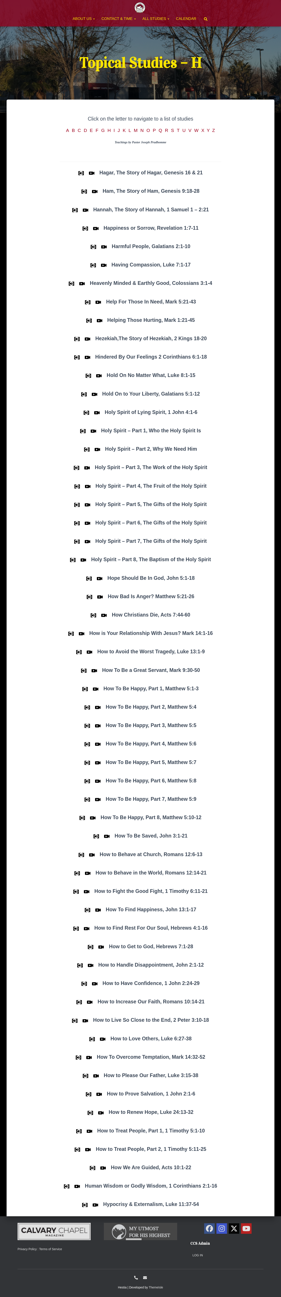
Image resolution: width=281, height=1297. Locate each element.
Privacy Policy (27, 1249)
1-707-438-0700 (136, 1278)
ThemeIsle (156, 1287)
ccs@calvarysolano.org (145, 1278)
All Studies (155, 19)
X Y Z (212, 130)
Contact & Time (118, 19)
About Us (84, 19)
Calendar (186, 19)
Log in (198, 1255)
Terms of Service (50, 1249)
